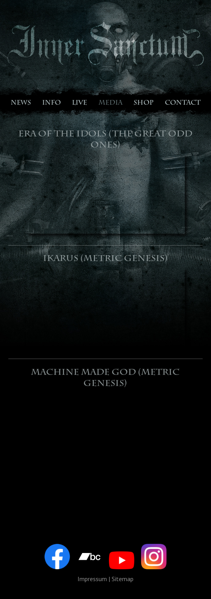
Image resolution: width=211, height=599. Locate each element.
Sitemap (123, 579)
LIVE (79, 103)
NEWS (21, 103)
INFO (51, 103)
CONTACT (183, 103)
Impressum (92, 579)
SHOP (143, 103)
